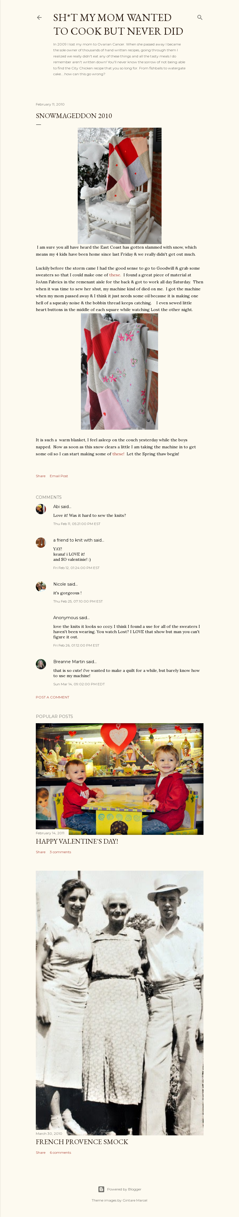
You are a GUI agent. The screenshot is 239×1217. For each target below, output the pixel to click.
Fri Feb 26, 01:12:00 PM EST (76, 645)
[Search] (199, 16)
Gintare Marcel (135, 1200)
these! (118, 453)
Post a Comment (52, 697)
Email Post (59, 476)
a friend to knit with (73, 540)
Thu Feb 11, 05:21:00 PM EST (76, 523)
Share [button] (40, 476)
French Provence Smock (82, 1141)
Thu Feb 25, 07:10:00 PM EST (78, 601)
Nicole (59, 584)
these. (115, 275)
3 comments (60, 852)
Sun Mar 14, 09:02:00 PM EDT (79, 684)
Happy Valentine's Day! (77, 841)
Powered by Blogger (119, 1189)
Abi (56, 506)
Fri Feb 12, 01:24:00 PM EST (76, 568)
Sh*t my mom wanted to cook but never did (118, 24)
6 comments (60, 1152)
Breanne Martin (69, 661)
